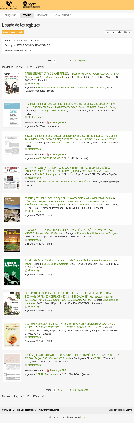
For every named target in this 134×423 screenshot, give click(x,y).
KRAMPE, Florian (72, 139)
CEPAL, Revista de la (47, 374)
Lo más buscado (63, 15)
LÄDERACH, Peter (43, 107)
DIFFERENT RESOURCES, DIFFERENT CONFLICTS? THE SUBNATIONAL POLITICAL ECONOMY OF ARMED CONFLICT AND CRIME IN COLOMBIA (68, 294)
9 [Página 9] (70, 60)
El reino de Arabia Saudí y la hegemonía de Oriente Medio (57, 260)
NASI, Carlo (52, 300)
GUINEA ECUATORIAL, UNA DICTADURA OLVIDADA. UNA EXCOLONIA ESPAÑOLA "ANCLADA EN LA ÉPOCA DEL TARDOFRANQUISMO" (67, 169)
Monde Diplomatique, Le (47, 174)
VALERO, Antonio (45, 77)
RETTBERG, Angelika (101, 297)
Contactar (6, 410)
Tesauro (26, 15)
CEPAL (97, 358)
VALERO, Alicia (101, 73)
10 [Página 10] (74, 60)
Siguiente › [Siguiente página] (83, 60)
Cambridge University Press (52, 110)
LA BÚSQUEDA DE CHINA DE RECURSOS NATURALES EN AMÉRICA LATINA (64, 355)
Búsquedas (10, 15)
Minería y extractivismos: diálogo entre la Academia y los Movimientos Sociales (69, 198)
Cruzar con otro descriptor (13, 32)
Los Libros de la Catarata (55, 264)
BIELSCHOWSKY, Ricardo (57, 358)
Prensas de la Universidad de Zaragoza (97, 233)
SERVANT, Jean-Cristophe (95, 171)
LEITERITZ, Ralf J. (35, 300)
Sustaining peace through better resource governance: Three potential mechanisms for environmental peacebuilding (72, 137)
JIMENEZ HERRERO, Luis (51, 327)
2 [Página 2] (58, 60)
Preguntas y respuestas (48, 410)
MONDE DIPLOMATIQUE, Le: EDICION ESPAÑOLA (63, 181)
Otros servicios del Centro (120, 410)
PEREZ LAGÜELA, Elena (80, 327)
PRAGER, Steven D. (97, 107)
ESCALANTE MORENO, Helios (91, 201)
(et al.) (113, 107)
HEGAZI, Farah (92, 139)
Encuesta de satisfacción (24, 410)
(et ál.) (59, 77)
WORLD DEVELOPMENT (49, 158)
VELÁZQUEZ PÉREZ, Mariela (40, 204)
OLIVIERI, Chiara (64, 201)
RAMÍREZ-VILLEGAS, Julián (69, 107)
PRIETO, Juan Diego (71, 300)
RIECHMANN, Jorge (80, 73)
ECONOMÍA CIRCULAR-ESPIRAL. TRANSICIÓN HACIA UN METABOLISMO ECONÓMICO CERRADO (70, 325)
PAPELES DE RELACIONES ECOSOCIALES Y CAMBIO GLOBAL (70, 87)
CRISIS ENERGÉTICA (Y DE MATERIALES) (46, 73)
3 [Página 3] (61, 60)
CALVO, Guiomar (54, 233)
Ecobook (29, 330)
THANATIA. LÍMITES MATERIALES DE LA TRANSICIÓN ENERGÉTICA (60, 230)
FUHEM (78, 77)
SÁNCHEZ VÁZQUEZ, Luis (39, 201)
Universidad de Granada (90, 204)
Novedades (43, 15)
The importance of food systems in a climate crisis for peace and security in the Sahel (70, 105)
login (82, 417)
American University (60, 142)
